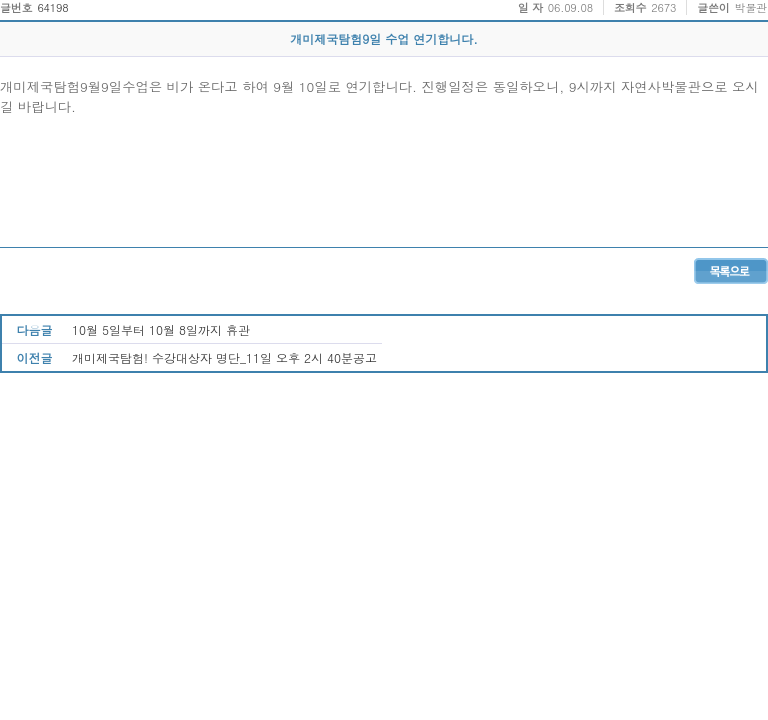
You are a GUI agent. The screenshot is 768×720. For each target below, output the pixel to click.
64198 (52, 7)
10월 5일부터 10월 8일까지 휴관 (161, 329)
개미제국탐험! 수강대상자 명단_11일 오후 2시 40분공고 (224, 357)
